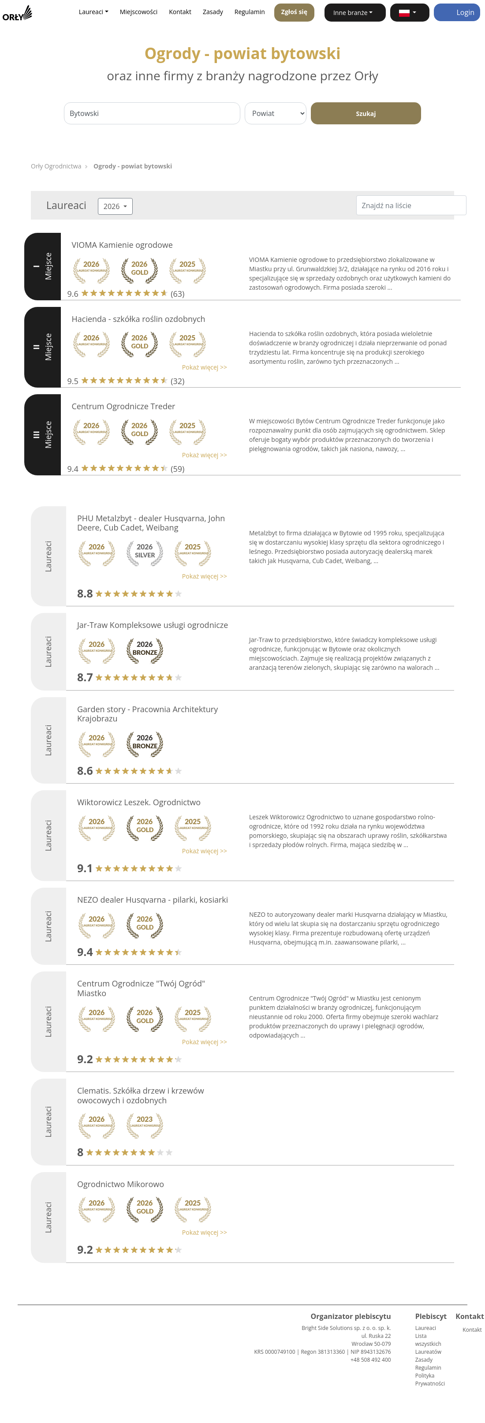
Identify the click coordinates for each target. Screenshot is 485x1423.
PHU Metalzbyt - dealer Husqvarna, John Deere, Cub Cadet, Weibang (151, 523)
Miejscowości (139, 11)
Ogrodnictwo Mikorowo (120, 1184)
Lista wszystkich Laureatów (428, 1344)
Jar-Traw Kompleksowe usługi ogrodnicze (152, 625)
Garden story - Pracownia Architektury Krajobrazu (147, 714)
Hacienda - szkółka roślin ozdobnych (138, 319)
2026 (113, 206)
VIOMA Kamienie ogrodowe (122, 244)
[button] (409, 13)
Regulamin (250, 11)
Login (457, 12)
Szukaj (366, 113)
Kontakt (180, 11)
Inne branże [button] (350, 12)
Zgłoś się (294, 11)
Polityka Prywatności (430, 1379)
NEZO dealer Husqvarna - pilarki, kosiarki (152, 899)
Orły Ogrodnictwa (56, 166)
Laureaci (425, 1328)
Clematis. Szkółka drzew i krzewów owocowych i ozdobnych (140, 1095)
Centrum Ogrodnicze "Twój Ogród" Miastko (141, 988)
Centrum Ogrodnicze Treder (123, 406)
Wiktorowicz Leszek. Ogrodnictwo (139, 802)
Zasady (213, 11)
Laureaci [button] (91, 11)
